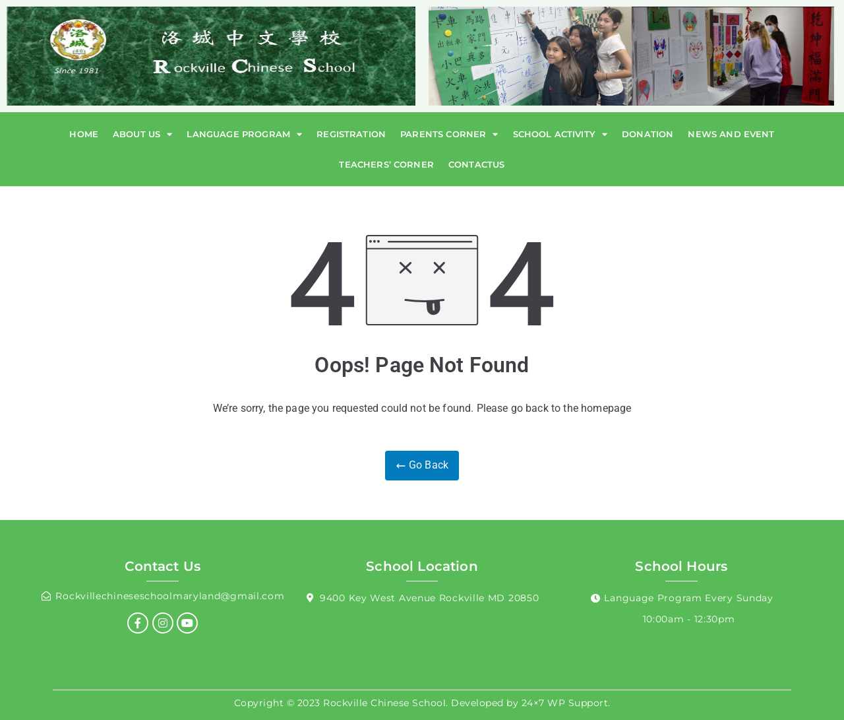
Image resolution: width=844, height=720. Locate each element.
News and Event (731, 134)
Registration (351, 134)
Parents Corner (449, 134)
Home (83, 134)
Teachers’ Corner (386, 164)
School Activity (560, 134)
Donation (647, 134)
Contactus (476, 164)
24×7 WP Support (565, 703)
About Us (142, 134)
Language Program (244, 134)
